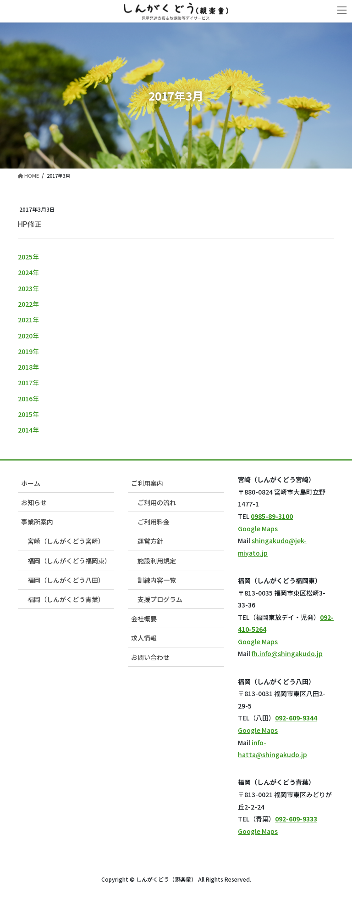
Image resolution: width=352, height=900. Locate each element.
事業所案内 (37, 521)
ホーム (30, 483)
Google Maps (258, 528)
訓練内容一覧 (157, 580)
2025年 (28, 256)
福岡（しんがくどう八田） (66, 580)
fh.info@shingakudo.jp (287, 653)
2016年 (28, 398)
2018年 (28, 366)
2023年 (28, 288)
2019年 (28, 351)
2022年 (28, 304)
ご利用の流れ (157, 502)
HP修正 (29, 224)
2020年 (28, 335)
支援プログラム (160, 599)
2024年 (28, 272)
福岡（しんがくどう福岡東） (69, 560)
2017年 (28, 382)
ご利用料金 (154, 521)
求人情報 (144, 637)
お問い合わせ (150, 657)
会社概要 (144, 618)
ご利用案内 (147, 483)
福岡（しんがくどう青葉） (66, 599)
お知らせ (34, 502)
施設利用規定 (157, 560)
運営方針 (150, 541)
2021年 (28, 319)
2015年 (28, 414)
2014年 (28, 429)
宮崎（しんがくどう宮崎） (66, 541)
